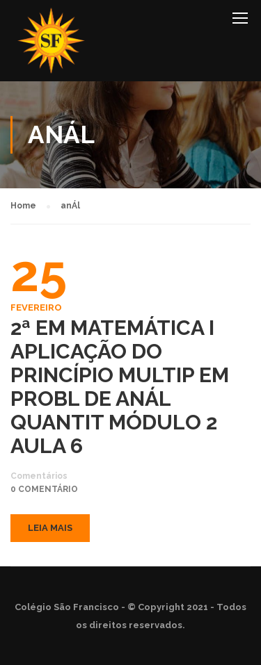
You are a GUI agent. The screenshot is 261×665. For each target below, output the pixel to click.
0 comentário (44, 489)
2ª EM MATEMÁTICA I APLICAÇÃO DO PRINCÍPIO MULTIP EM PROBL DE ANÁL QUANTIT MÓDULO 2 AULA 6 (119, 387)
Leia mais (50, 528)
